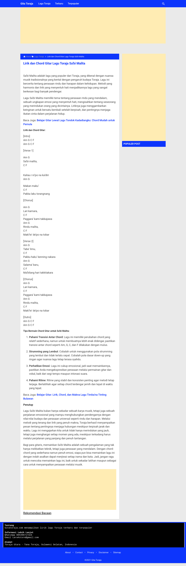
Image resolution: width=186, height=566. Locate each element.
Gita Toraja (26, 3)
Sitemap (117, 555)
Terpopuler (73, 3)
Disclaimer (104, 555)
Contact (79, 555)
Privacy (90, 555)
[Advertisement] (93, 23)
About (68, 555)
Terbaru (59, 3)
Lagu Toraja (44, 3)
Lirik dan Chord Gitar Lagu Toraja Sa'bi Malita (52, 63)
